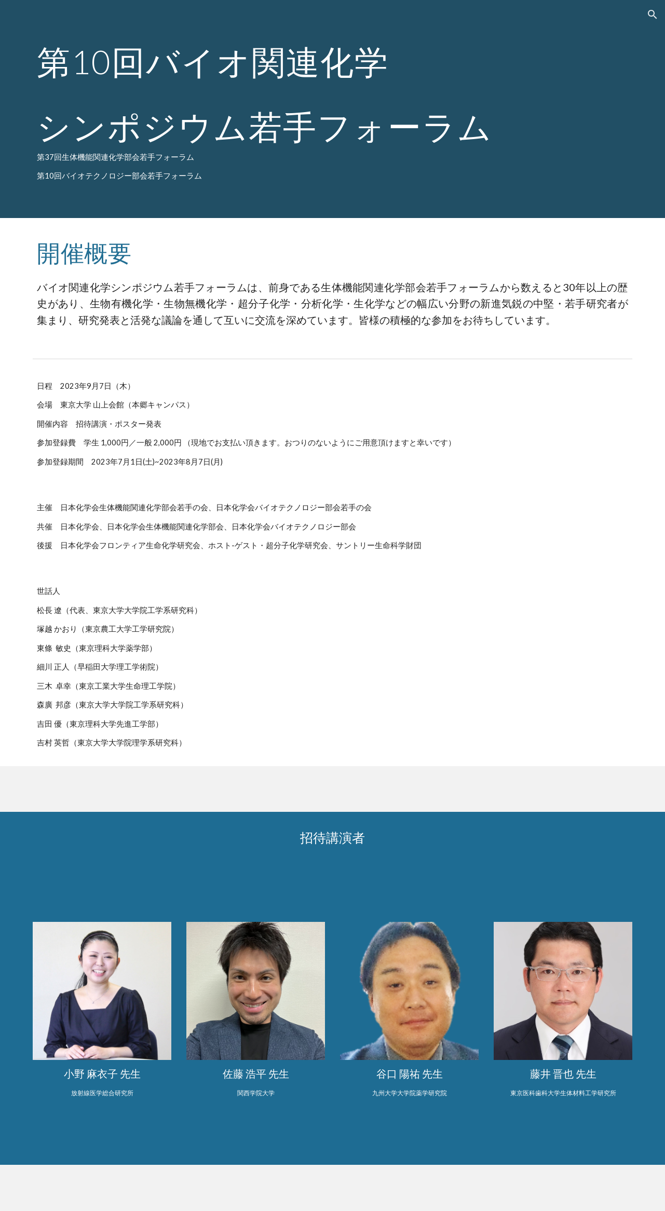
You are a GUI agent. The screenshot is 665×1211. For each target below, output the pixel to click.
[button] (652, 14)
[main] (332, 109)
